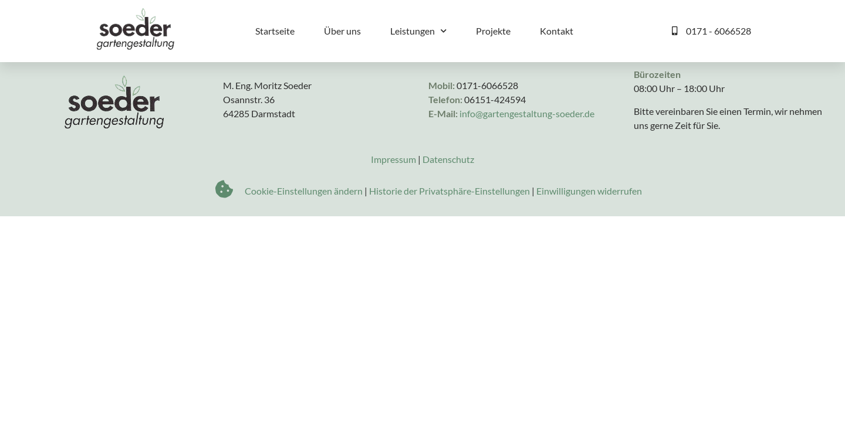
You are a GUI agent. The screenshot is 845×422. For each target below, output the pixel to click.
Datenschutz (448, 192)
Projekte (493, 30)
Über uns (342, 30)
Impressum (393, 192)
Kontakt (556, 30)
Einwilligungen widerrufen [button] (589, 223)
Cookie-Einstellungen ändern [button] (304, 223)
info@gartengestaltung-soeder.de (526, 146)
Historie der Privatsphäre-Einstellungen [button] (449, 223)
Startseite (275, 30)
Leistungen (418, 31)
